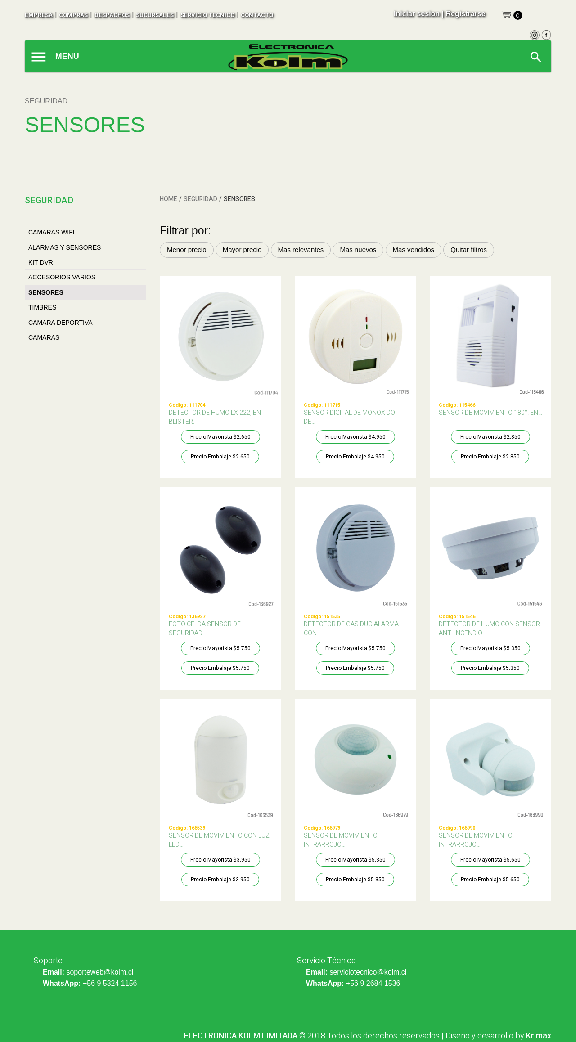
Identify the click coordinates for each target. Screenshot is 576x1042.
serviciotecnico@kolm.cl (367, 972)
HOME (168, 199)
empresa (39, 15)
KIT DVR (40, 262)
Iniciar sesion (417, 14)
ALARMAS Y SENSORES (64, 247)
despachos (112, 15)
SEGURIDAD (200, 199)
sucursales (155, 15)
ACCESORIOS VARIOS (61, 277)
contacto (257, 15)
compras (73, 15)
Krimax (538, 1036)
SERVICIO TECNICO (207, 15)
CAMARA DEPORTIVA (60, 322)
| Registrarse (464, 14)
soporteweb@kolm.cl (99, 972)
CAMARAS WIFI (51, 232)
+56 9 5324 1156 (110, 983)
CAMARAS (43, 337)
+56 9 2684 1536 (373, 983)
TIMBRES (42, 307)
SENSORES (45, 292)
